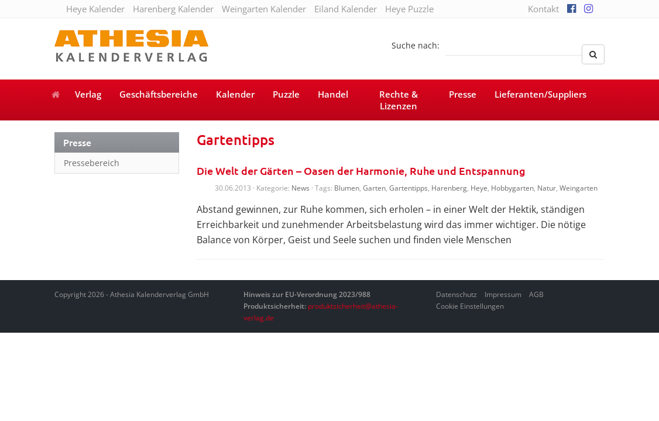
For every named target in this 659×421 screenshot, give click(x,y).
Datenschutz (456, 294)
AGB (536, 294)
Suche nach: (416, 45)
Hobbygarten (512, 188)
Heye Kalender (95, 9)
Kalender (235, 94)
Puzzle (286, 94)
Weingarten (579, 188)
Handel (333, 94)
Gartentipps (408, 188)
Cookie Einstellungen (470, 306)
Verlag (88, 94)
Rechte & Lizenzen (398, 100)
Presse (462, 94)
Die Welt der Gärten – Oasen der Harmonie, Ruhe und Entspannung (361, 170)
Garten (374, 188)
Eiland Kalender (345, 9)
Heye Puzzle (409, 9)
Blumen (346, 188)
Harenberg (449, 188)
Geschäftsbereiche (158, 94)
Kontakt (543, 9)
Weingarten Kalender (264, 9)
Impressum (503, 294)
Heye (479, 188)
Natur (546, 188)
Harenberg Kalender (173, 9)
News (300, 188)
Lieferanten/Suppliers (540, 94)
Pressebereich (91, 162)
